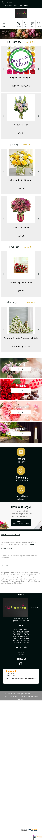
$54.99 (21, 235)
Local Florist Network (31, 696)
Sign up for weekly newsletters (21, 522)
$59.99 (21, 291)
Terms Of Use (8, 696)
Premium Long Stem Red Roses (21, 282)
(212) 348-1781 (10, 2)
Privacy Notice (18, 696)
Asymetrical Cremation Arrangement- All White (21, 338)
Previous (3, 68)
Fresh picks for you (21, 511)
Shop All (28, 42)
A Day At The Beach (21, 125)
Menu (3, 26)
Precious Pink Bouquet (21, 227)
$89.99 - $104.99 (21, 86)
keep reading (30, 544)
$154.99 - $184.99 (21, 346)
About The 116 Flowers (10, 534)
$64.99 (21, 133)
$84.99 (21, 188)
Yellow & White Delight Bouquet (21, 180)
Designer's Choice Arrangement (21, 77)
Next (39, 68)
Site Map (21, 699)
